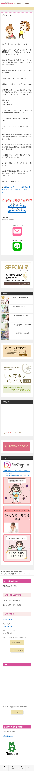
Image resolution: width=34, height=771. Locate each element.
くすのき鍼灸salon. (9, 432)
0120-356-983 (17, 211)
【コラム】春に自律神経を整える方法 (19, 333)
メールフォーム (18, 650)
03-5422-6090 (17, 206)
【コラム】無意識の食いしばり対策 (19, 315)
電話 (13, 767)
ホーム (4, 767)
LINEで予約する (17, 642)
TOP (14, 571)
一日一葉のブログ (8, 736)
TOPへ (29, 767)
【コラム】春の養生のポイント (18, 306)
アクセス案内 (17, 712)
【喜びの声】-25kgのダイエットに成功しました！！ (21, 298)
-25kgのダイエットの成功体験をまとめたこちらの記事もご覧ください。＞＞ (16, 189)
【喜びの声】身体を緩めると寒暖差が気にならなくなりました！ (20, 325)
